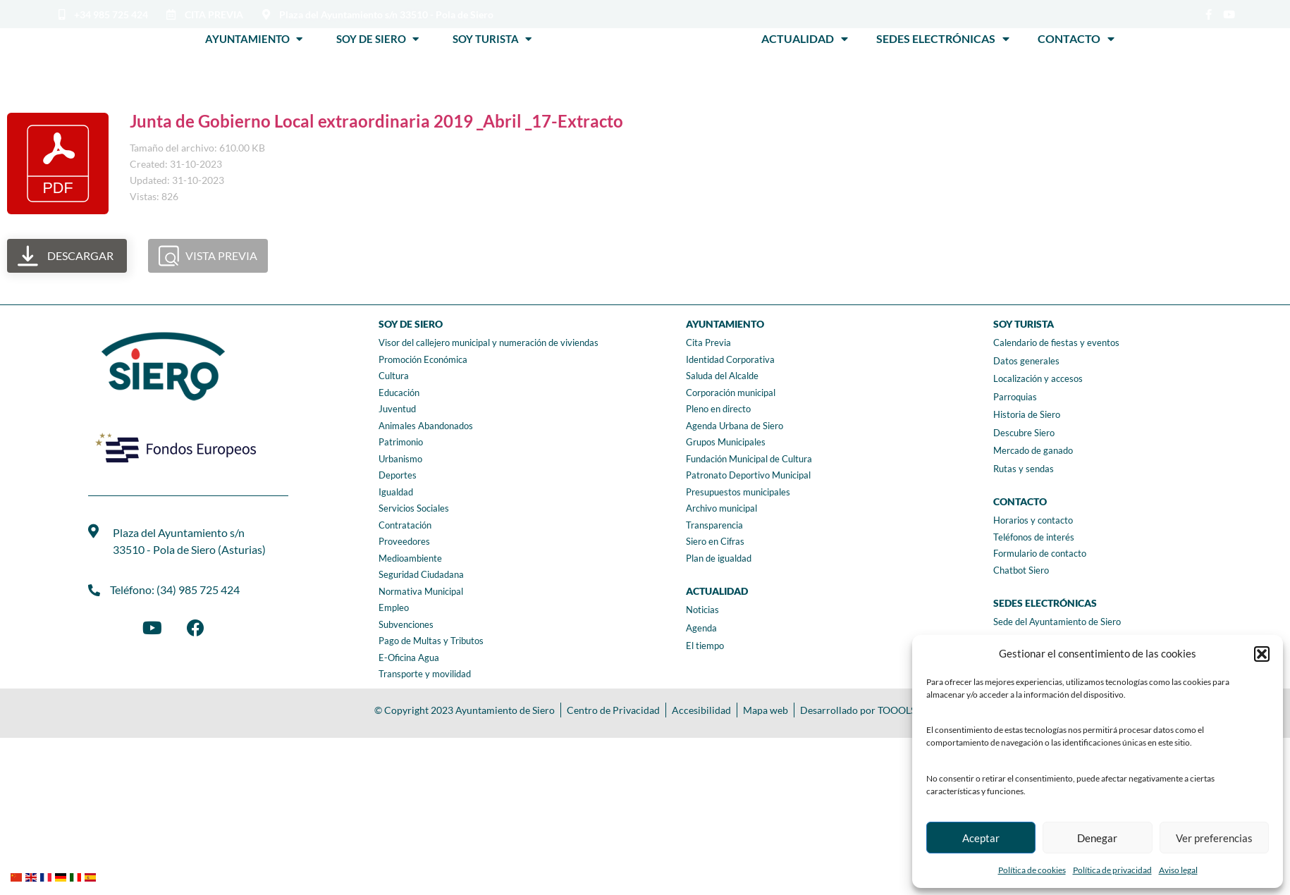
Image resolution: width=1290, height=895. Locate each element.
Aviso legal (1178, 870)
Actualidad (804, 39)
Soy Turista (492, 38)
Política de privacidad (1112, 870)
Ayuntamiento (253, 38)
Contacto (1076, 39)
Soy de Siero (377, 38)
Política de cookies (1032, 870)
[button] (1262, 654)
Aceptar (981, 838)
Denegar (1097, 838)
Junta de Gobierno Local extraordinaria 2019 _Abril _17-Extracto (376, 121)
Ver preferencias (1214, 838)
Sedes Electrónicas (942, 39)
